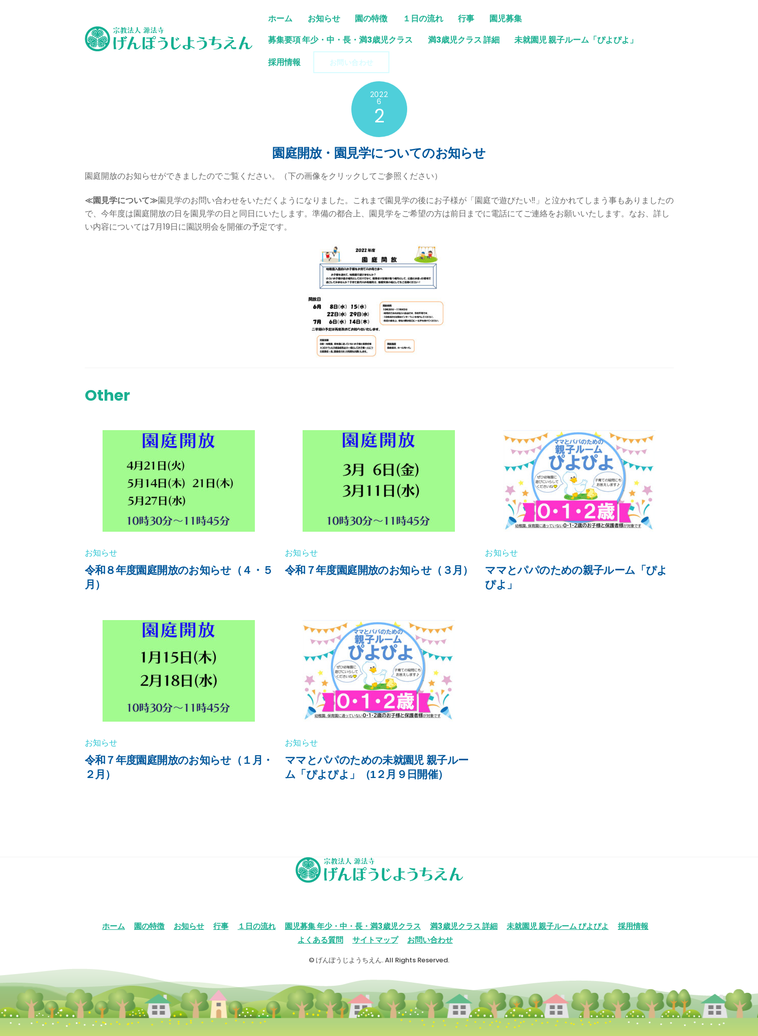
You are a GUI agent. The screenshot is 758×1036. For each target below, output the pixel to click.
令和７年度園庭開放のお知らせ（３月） (379, 570)
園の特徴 (371, 18)
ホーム (280, 18)
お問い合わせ (351, 62)
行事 (466, 18)
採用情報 (284, 62)
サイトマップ (375, 939)
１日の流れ (423, 18)
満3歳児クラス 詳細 (464, 40)
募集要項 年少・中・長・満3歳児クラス (340, 40)
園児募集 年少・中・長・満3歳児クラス (353, 926)
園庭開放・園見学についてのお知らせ (378, 153)
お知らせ (324, 18)
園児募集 (505, 18)
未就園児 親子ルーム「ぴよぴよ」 (576, 40)
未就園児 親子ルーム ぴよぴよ (558, 926)
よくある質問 (320, 939)
